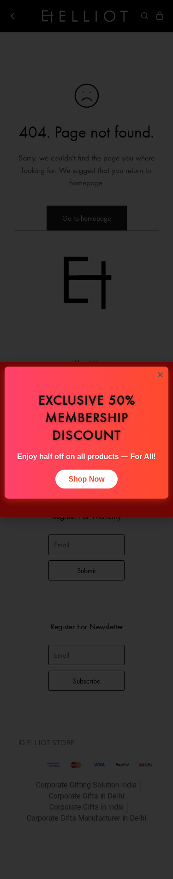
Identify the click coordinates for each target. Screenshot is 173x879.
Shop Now (86, 479)
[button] (160, 374)
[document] (86, 439)
